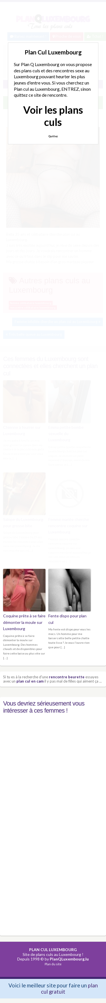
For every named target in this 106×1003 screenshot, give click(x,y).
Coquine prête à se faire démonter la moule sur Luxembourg (24, 622)
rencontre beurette (67, 677)
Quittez (53, 136)
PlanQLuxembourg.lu (69, 958)
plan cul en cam (30, 681)
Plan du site (53, 964)
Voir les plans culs (53, 116)
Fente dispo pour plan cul (67, 618)
